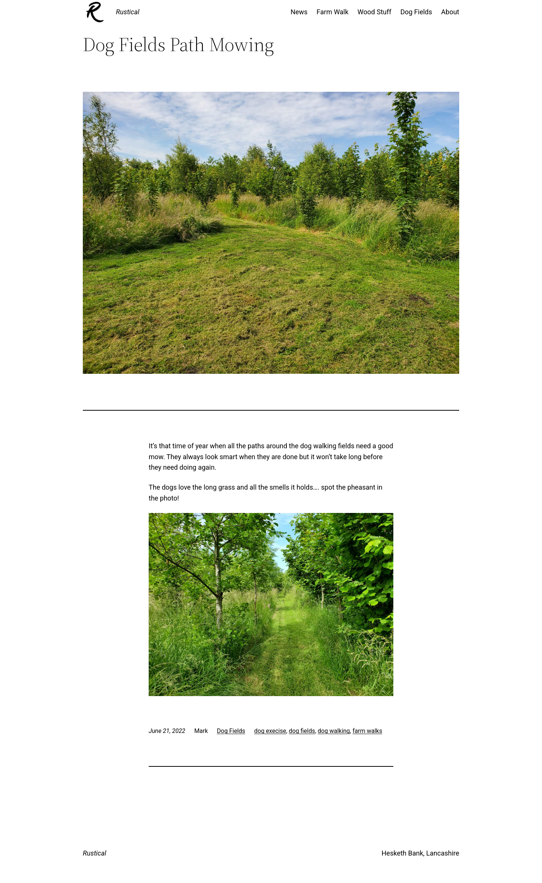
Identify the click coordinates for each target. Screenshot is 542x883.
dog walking (334, 730)
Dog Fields (231, 730)
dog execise (270, 730)
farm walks (367, 730)
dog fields (302, 730)
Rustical (127, 12)
